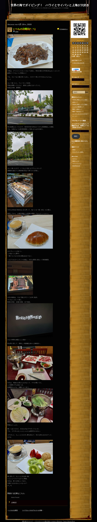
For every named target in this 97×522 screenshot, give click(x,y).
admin (16, 31)
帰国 (73, 109)
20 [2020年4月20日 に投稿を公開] (73, 52)
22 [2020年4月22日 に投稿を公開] (78, 52)
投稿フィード (75, 161)
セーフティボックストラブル (79, 114)
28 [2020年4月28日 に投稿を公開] (75, 54)
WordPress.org (76, 165)
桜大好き (78, 111)
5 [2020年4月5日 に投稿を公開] (87, 45)
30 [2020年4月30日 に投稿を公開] (80, 54)
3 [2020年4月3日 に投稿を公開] (82, 45)
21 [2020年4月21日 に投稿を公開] (75, 52)
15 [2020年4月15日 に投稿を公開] (78, 50)
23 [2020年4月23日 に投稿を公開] (80, 52)
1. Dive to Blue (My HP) (78, 63)
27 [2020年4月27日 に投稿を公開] (73, 54)
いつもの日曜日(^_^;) (24, 29)
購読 (75, 136)
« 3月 (73, 56)
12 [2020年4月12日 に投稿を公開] (87, 48)
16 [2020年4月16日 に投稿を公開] (80, 50)
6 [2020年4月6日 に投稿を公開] (73, 48)
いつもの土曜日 (13, 510)
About (73, 149)
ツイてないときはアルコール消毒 (32, 510)
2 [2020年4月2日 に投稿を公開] (80, 45)
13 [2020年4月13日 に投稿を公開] (73, 50)
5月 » (78, 56)
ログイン (74, 158)
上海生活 (13, 502)
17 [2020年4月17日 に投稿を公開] (82, 50)
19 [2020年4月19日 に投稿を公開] (87, 50)
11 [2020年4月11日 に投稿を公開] (85, 48)
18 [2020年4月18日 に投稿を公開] (85, 50)
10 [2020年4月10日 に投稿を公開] (82, 48)
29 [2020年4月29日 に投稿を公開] (78, 54)
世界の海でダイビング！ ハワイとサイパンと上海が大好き (50, 5)
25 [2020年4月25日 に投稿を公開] (85, 52)
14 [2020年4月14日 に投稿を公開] (75, 50)
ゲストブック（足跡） (78, 152)
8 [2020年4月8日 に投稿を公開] (77, 48)
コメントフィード (76, 163)
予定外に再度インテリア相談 (79, 99)
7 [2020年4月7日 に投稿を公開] (75, 48)
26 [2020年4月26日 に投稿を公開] (87, 52)
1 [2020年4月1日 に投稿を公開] (77, 45)
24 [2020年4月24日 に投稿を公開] (82, 52)
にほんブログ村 (77, 71)
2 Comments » (63, 29)
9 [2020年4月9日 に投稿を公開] (80, 48)
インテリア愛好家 (76, 106)
